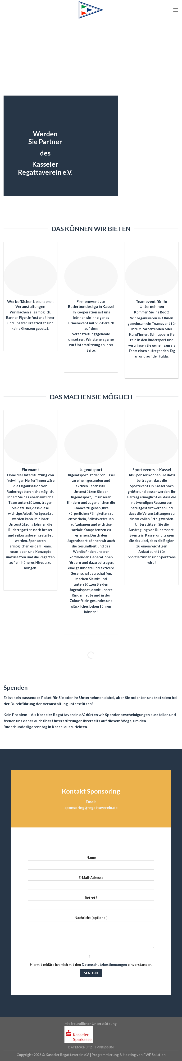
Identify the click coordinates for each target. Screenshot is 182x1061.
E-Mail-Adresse (91, 885)
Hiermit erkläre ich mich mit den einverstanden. (91, 960)
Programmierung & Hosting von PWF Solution (129, 1055)
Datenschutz (80, 1047)
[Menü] (175, 10)
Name (91, 864)
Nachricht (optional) (91, 934)
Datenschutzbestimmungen (104, 965)
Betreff (91, 905)
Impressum (104, 1047)
